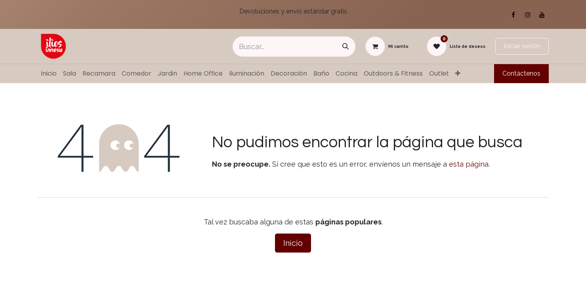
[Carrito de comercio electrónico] (387, 46)
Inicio (293, 243)
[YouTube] (542, 14)
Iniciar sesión (522, 46)
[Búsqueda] (345, 46)
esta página (469, 164)
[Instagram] (527, 14)
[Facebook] (513, 14)
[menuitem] (49, 74)
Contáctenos (521, 73)
